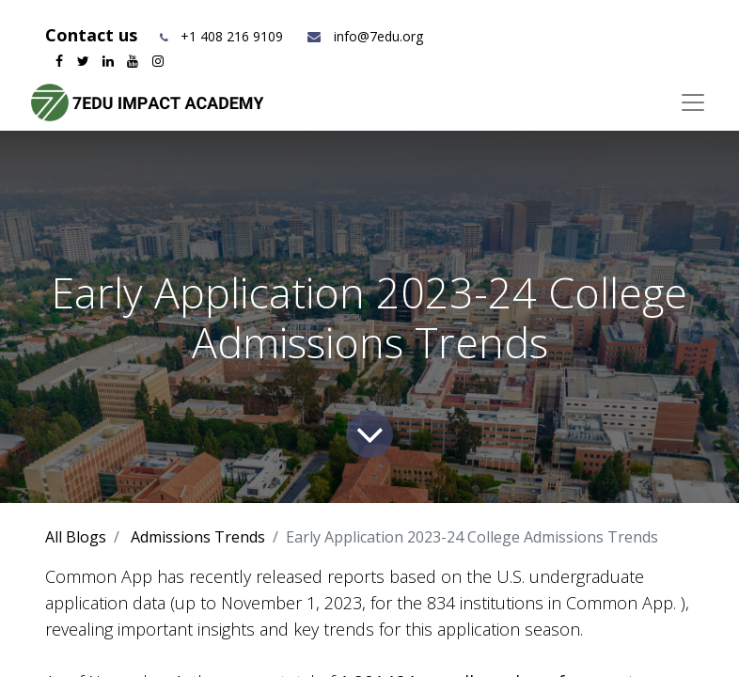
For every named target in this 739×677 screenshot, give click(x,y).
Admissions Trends (198, 537)
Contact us (93, 35)
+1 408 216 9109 (232, 36)
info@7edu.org (364, 36)
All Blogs (75, 537)
